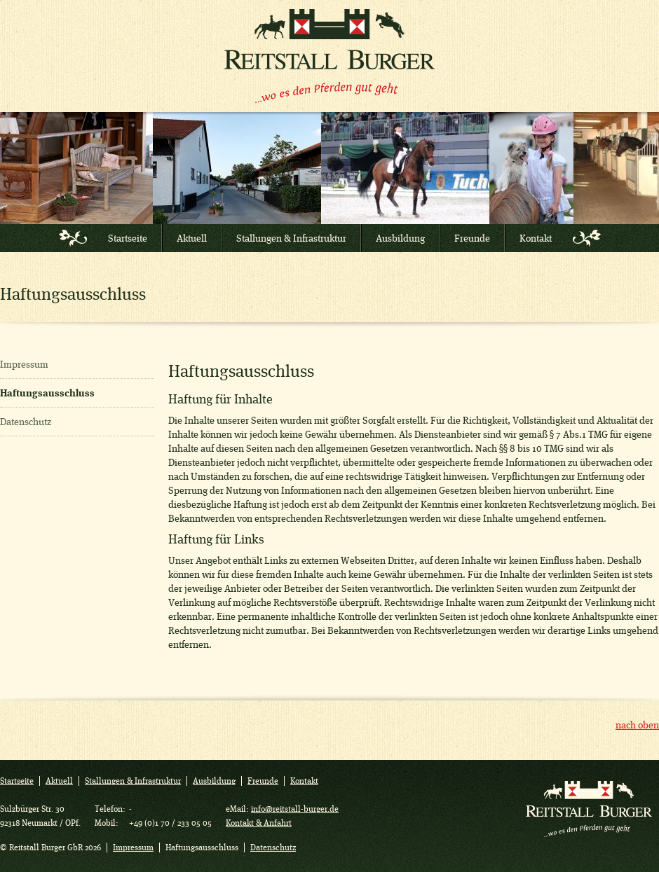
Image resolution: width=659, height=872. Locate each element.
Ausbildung (400, 238)
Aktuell (192, 238)
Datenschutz (25, 421)
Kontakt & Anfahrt (259, 823)
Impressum (24, 364)
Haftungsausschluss (47, 393)
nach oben (637, 725)
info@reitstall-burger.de (295, 809)
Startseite (127, 238)
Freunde (472, 238)
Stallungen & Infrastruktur (291, 238)
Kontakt (535, 238)
